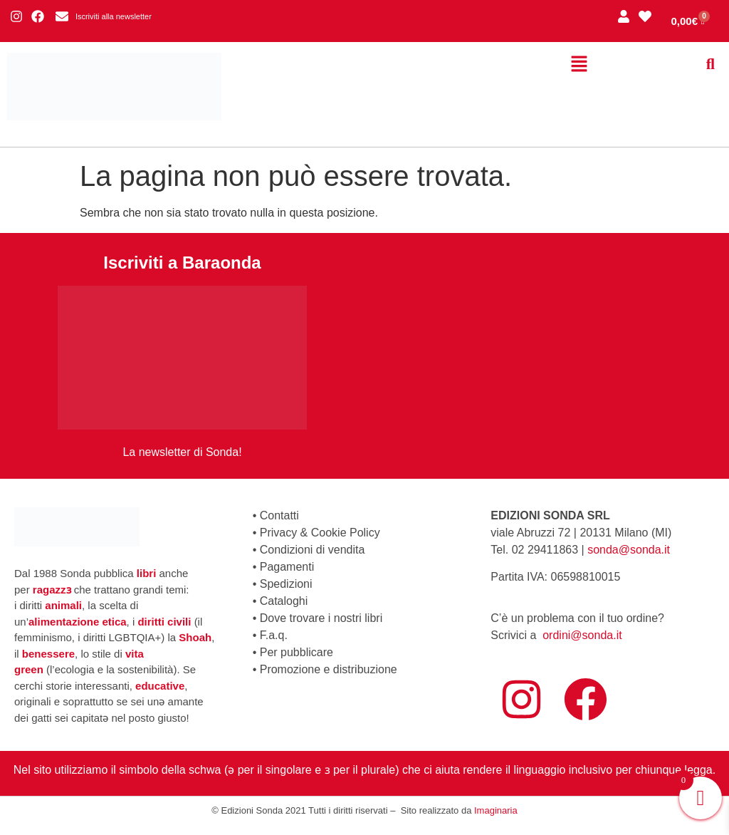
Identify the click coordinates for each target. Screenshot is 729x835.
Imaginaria (496, 810)
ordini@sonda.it (582, 635)
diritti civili (164, 622)
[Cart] (688, 21)
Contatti (279, 515)
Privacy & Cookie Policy (320, 533)
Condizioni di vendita (312, 550)
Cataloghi (284, 601)
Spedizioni (286, 584)
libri (147, 573)
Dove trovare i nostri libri (321, 618)
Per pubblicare (296, 652)
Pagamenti (287, 567)
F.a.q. (274, 635)
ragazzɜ (52, 590)
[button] (579, 65)
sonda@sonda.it (628, 550)
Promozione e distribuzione (328, 669)
